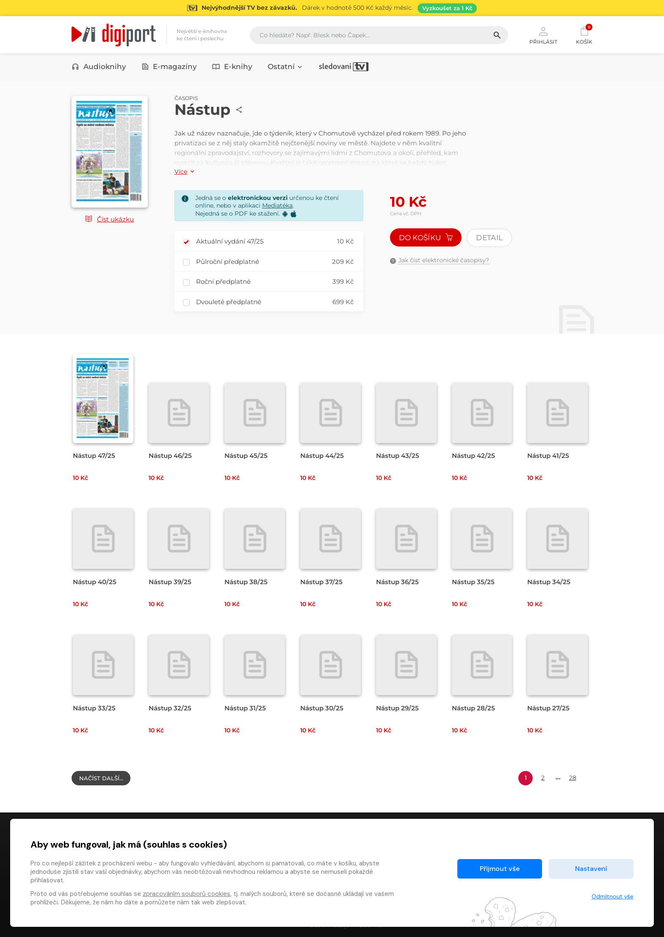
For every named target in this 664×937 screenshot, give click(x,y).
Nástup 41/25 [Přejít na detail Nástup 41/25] (548, 456)
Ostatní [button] (285, 66)
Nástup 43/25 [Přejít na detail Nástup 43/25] (397, 456)
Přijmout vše (500, 868)
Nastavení (591, 868)
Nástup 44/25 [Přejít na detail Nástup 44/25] (322, 456)
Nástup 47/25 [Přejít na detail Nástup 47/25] (94, 456)
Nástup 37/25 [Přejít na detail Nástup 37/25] (321, 582)
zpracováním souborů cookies (186, 894)
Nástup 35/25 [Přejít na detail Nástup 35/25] (473, 582)
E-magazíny (169, 66)
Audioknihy (99, 66)
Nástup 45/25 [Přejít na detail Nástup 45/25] (246, 456)
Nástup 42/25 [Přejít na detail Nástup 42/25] (473, 456)
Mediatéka (277, 205)
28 (572, 777)
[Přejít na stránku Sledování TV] (332, 8)
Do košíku (426, 237)
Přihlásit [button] (543, 34)
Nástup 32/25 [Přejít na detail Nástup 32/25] (170, 708)
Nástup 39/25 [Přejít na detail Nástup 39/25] (170, 582)
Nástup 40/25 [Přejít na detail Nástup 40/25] (94, 582)
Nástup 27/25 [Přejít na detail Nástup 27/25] (548, 708)
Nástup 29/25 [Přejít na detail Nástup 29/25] (397, 708)
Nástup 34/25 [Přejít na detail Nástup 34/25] (548, 582)
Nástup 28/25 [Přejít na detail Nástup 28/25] (473, 708)
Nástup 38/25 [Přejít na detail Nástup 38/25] (246, 582)
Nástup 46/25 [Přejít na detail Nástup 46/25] (170, 456)
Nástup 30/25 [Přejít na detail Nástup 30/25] (321, 708)
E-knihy (232, 66)
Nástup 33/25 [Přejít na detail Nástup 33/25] (94, 708)
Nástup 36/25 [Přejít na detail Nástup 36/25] (397, 582)
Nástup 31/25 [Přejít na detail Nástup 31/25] (245, 708)
